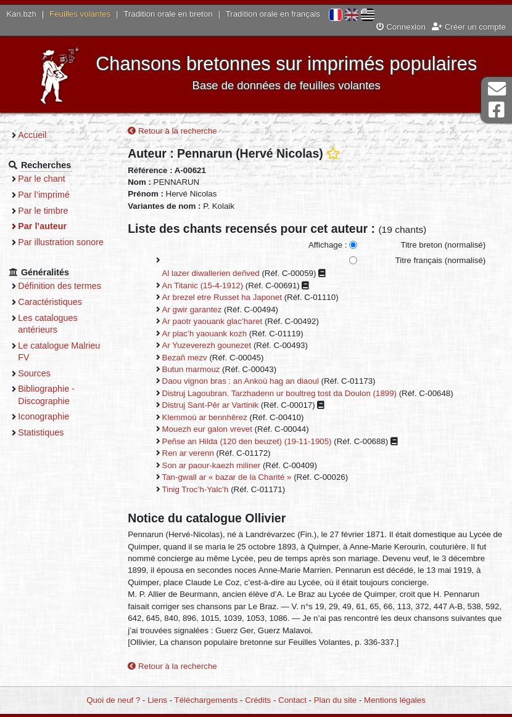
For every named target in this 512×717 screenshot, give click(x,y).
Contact (292, 700)
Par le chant (48, 179)
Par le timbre (50, 211)
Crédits (258, 700)
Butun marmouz (197, 369)
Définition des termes (67, 286)
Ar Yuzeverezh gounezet (212, 345)
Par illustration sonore (68, 242)
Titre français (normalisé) (440, 260)
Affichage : (327, 245)
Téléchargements (206, 700)
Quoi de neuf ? (113, 700)
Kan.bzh (21, 13)
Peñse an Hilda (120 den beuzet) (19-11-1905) (252, 441)
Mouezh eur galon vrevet (213, 429)
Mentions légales (395, 700)
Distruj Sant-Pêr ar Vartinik (216, 405)
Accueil (39, 135)
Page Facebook (496, 110)
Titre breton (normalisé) (442, 245)
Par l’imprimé (51, 195)
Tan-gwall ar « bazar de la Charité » (232, 477)
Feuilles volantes (79, 13)
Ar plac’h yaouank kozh (210, 333)
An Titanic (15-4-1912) (208, 285)
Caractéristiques (57, 302)
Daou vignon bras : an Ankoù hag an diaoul (246, 381)
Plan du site (335, 700)
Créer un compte (469, 26)
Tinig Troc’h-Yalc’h (201, 489)
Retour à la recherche (178, 131)
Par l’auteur (49, 226)
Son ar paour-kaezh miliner (217, 465)
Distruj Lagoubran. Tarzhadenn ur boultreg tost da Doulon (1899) (285, 393)
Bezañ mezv (190, 357)
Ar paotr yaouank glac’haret (218, 321)
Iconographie (50, 416)
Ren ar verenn (194, 453)
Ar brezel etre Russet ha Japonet (227, 297)
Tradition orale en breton (167, 13)
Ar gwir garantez (198, 309)
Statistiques (48, 432)
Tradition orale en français (273, 13)
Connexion (401, 26)
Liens (157, 700)
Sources (41, 373)
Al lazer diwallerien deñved (216, 273)
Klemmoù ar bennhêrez (210, 417)
